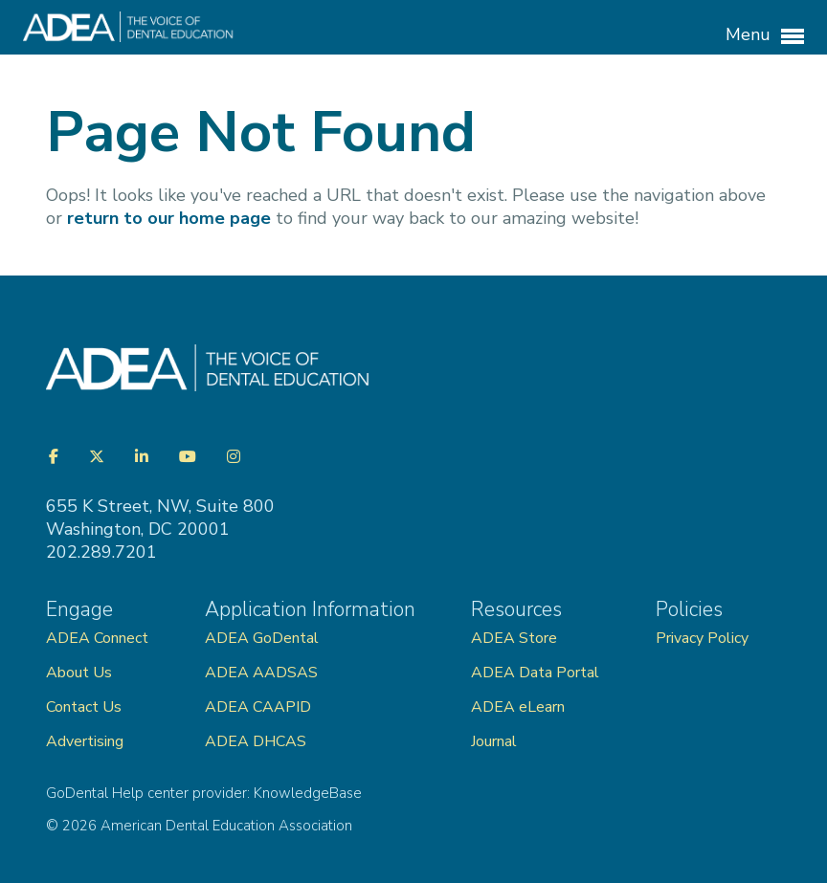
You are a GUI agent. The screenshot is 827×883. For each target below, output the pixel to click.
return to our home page (169, 218)
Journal (494, 741)
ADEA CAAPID (258, 706)
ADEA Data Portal (535, 672)
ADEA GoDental (262, 638)
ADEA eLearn (518, 706)
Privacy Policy (702, 638)
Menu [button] (765, 35)
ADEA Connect (97, 638)
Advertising (86, 741)
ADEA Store (514, 638)
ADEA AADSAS (261, 672)
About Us (79, 672)
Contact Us (84, 706)
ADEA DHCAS (255, 741)
